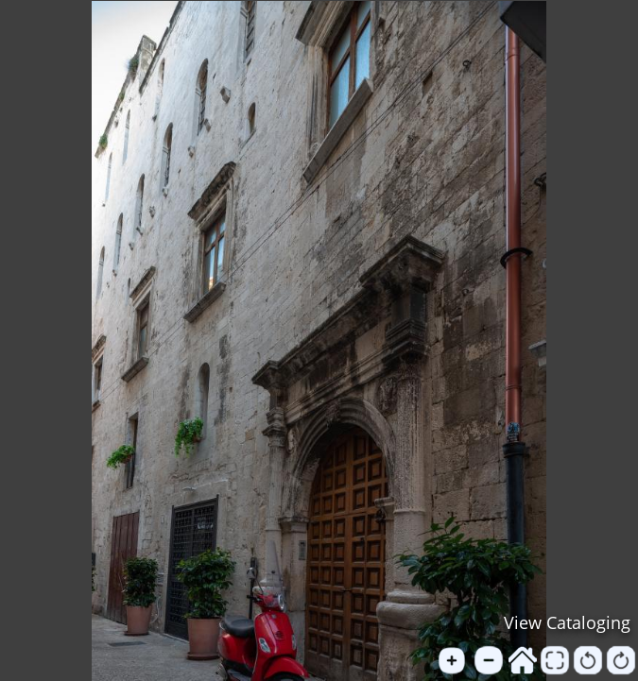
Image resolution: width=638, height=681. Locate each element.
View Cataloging (567, 622)
